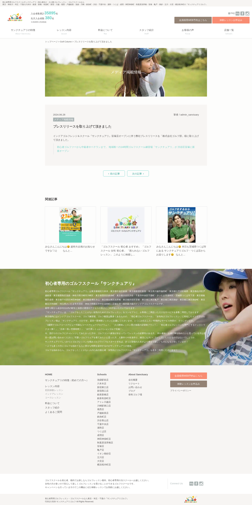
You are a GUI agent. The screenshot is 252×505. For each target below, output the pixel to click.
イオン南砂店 (104, 453)
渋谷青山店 (103, 420)
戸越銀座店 (103, 413)
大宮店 (100, 461)
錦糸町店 (101, 416)
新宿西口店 (103, 391)
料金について (52, 403)
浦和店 (100, 427)
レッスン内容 (52, 386)
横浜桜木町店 (104, 464)
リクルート (134, 383)
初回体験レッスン (54, 390)
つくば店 (101, 431)
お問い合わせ (135, 387)
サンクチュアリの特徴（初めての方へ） (67, 380)
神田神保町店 (104, 439)
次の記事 (137, 173)
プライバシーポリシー (180, 390)
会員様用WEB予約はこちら (193, 20)
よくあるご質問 (53, 412)
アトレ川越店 (104, 402)
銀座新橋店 (103, 394)
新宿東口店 (103, 387)
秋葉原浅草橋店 (105, 442)
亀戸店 (100, 450)
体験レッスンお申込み (231, 20)
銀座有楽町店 (104, 398)
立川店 (100, 457)
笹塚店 (100, 446)
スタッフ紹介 (52, 407)
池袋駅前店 (103, 380)
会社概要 (132, 380)
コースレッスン (53, 397)
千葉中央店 (103, 424)
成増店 (100, 435)
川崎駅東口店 (104, 405)
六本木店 (101, 383)
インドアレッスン (54, 394)
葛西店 (100, 409)
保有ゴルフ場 (135, 394)
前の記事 (115, 173)
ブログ (131, 391)
